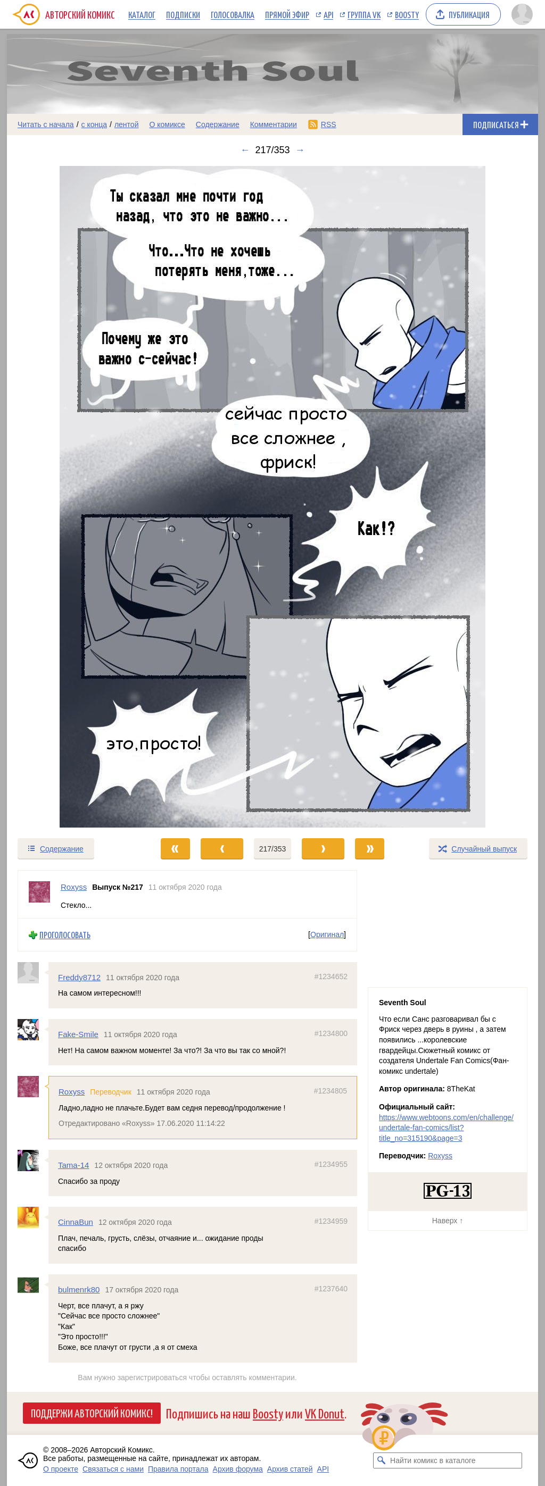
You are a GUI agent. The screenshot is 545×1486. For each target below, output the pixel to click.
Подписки (183, 14)
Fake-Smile (78, 1034)
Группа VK (364, 14)
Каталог (141, 14)
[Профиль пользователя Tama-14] (33, 1160)
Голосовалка (232, 14)
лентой (126, 124)
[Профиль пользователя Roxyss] (39, 894)
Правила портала (178, 1469)
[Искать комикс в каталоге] (381, 1460)
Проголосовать (64, 934)
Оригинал (327, 934)
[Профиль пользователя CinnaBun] (33, 1217)
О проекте (60, 1469)
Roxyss (72, 1091)
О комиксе (167, 124)
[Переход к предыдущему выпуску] (73, 496)
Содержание (218, 124)
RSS (328, 124)
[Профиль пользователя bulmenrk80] (33, 1285)
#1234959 (331, 1221)
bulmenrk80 (79, 1289)
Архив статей (290, 1469)
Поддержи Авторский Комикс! (92, 1413)
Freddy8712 (79, 977)
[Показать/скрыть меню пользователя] (522, 14)
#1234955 (331, 1164)
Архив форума (238, 1469)
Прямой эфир (287, 14)
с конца (94, 124)
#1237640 (331, 1288)
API (328, 14)
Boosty (407, 14)
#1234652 (331, 976)
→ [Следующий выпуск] (300, 150)
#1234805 (330, 1091)
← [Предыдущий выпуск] (245, 150)
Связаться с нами (113, 1469)
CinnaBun (75, 1221)
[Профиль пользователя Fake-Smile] (33, 1029)
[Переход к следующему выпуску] (272, 496)
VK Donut (324, 1413)
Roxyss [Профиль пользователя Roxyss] (74, 886)
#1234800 (331, 1033)
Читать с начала (46, 124)
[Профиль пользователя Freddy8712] (33, 972)
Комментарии (273, 124)
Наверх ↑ (447, 1220)
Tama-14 (73, 1165)
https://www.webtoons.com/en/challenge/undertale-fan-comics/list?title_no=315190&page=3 (446, 1127)
